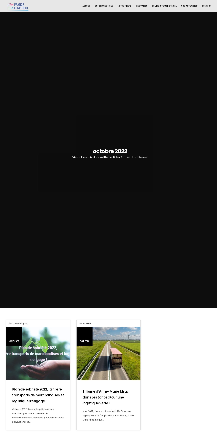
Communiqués (20, 323)
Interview (87, 323)
